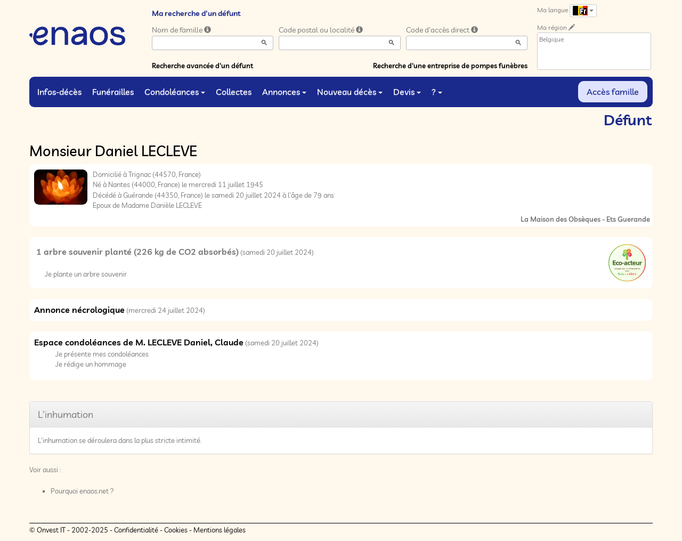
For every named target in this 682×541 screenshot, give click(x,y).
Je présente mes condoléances (102, 354)
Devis (407, 91)
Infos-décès (59, 91)
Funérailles (113, 91)
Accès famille (613, 91)
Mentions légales (219, 530)
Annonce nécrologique (79, 309)
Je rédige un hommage (90, 364)
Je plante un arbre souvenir (86, 274)
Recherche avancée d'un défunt (202, 65)
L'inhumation (65, 414)
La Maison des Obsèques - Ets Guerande (585, 219)
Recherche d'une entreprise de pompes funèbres (450, 65)
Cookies (176, 530)
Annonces (284, 91)
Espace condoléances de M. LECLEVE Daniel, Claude (138, 342)
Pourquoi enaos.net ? (82, 491)
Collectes (233, 91)
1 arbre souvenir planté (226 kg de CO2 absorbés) (137, 251)
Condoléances (174, 91)
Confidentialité (136, 530)
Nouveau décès (350, 91)
